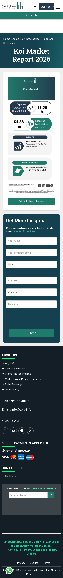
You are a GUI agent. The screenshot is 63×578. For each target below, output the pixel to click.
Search (31, 15)
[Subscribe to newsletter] (51, 495)
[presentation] (31, 318)
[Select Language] (46, 6)
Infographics (32, 38)
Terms (46, 563)
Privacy (21, 563)
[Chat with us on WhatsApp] (9, 570)
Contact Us (11, 476)
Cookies (34, 563)
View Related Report (31, 201)
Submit (31, 333)
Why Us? (9, 363)
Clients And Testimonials (18, 373)
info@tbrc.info (22, 409)
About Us (17, 38)
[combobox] (10, 264)
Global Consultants (15, 368)
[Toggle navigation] (58, 7)
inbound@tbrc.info (24, 231)
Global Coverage (13, 384)
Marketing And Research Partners (23, 379)
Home (6, 38)
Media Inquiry (12, 389)
